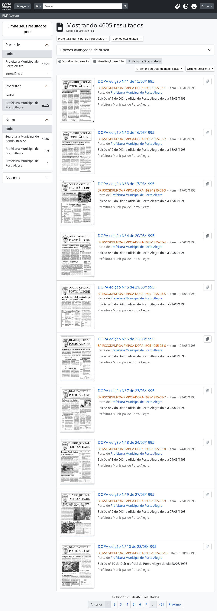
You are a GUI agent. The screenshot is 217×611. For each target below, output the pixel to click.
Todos (9, 54)
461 (161, 604)
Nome (10, 119)
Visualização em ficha (109, 61)
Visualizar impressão (73, 61)
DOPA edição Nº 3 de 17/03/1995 (126, 184)
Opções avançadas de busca (84, 49)
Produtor (13, 86)
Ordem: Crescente (199, 68)
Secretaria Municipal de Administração (27, 138)
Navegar (21, 6)
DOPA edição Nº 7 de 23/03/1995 (126, 390)
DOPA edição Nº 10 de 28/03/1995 (127, 546)
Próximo (175, 604)
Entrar (205, 6)
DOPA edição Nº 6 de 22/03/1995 (126, 339)
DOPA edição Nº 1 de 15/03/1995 (126, 81)
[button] (177, 6)
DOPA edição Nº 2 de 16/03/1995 (126, 132)
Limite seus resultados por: (27, 28)
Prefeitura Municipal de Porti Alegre (27, 163)
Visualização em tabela (144, 61)
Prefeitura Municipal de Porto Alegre (27, 63)
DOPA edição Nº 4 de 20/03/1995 (126, 235)
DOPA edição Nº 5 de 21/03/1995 (126, 287)
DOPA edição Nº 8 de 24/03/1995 (126, 442)
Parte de (12, 44)
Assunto (12, 177)
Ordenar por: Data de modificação (158, 68)
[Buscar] (82, 6)
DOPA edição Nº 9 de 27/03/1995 (126, 494)
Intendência (27, 74)
